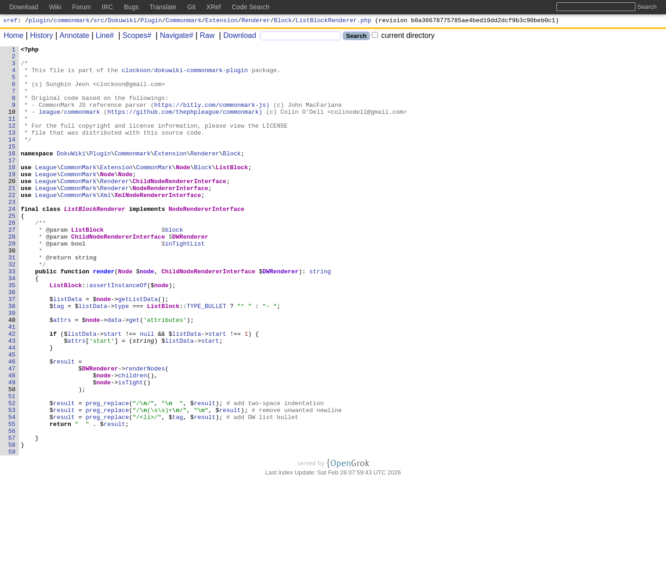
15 (13, 167)
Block (283, 21)
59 (13, 533)
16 (13, 175)
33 (13, 317)
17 (13, 183)
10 (13, 125)
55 (13, 500)
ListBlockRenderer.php (333, 21)
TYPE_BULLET (207, 358)
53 (13, 483)
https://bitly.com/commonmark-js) (212, 117)
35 (13, 333)
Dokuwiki (122, 21)
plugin (39, 21)
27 (13, 267)
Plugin (151, 21)
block (174, 267)
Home (14, 37)
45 (13, 417)
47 (13, 433)
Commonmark (184, 21)
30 (13, 292)
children (132, 442)
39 (13, 367)
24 (13, 242)
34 (13, 325)
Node (183, 192)
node (147, 317)
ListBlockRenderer (95, 242)
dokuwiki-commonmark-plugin (201, 75)
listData (67, 350)
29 (13, 283)
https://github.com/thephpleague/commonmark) (185, 125)
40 (13, 375)
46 (13, 425)
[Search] (300, 37)
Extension (221, 21)
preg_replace (108, 475)
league (50, 125)
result (64, 425)
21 (13, 217)
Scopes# (133, 37)
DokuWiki (71, 175)
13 (13, 150)
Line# (101, 37)
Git (191, 7)
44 (13, 408)
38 (13, 358)
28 (13, 275)
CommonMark (79, 192)
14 (13, 158)
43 (13, 400)
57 (13, 516)
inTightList (185, 283)
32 (13, 308)
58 (13, 525)
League (46, 192)
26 (13, 258)
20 (13, 208)
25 (13, 250)
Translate (162, 7)
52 (13, 475)
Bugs (131, 7)
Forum (81, 7)
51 (13, 466)
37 (13, 350)
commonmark (72, 21)
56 (13, 508)
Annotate (71, 37)
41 (13, 383)
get (134, 375)
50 (13, 458)
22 (13, 225)
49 (13, 450)
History (38, 37)
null (147, 392)
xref (10, 21)
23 (13, 233)
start (113, 392)
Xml (105, 225)
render (104, 317)
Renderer (255, 21)
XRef (213, 7)
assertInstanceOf (118, 333)
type (122, 358)
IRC (107, 7)
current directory (403, 37)
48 (13, 442)
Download (236, 37)
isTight (131, 450)
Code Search (251, 7)
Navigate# (173, 37)
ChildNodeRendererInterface (180, 208)
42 (13, 392)
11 (13, 133)
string (320, 317)
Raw (204, 37)
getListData (138, 350)
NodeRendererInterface (171, 217)
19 (13, 200)
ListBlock (232, 192)
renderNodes (146, 433)
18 (13, 192)
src (98, 21)
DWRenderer (191, 275)
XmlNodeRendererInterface (158, 225)
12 (13, 142)
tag (58, 358)
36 (13, 342)
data (115, 375)
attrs (62, 375)
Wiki (55, 7)
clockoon (136, 75)
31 (13, 300)
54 (13, 491)
